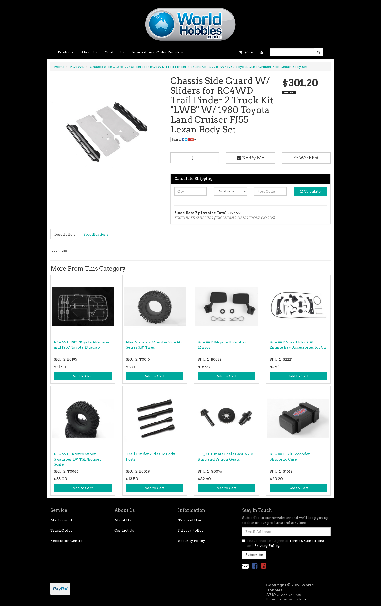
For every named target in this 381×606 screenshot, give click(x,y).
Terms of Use (189, 520)
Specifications (95, 234)
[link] (254, 566)
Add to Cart (83, 376)
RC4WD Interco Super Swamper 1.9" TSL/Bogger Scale (77, 459)
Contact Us (114, 52)
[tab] (64, 234)
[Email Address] (286, 531)
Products (65, 52)
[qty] (190, 191)
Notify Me (250, 157)
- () (246, 52)
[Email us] (245, 566)
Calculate (310, 191)
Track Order (61, 530)
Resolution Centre (66, 541)
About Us (89, 52)
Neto (302, 599)
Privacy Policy (191, 530)
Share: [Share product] (184, 139)
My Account (61, 520)
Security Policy (191, 541)
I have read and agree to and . (283, 543)
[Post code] (270, 191)
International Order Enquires (157, 52)
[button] (306, 158)
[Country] (230, 191)
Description (64, 234)
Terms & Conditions (306, 541)
